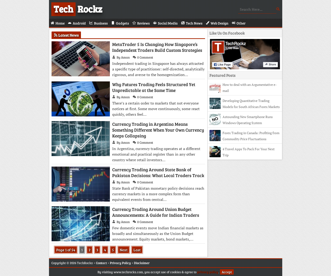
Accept (227, 272)
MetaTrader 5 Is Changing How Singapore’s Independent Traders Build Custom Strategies (157, 47)
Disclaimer (142, 263)
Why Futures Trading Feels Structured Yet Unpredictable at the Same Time (153, 87)
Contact (101, 263)
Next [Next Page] (124, 249)
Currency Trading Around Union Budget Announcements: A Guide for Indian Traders (155, 212)
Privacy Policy (120, 263)
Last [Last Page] (137, 249)
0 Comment (145, 57)
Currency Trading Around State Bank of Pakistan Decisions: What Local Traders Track (158, 172)
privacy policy (207, 272)
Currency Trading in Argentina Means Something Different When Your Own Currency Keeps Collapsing (158, 130)
